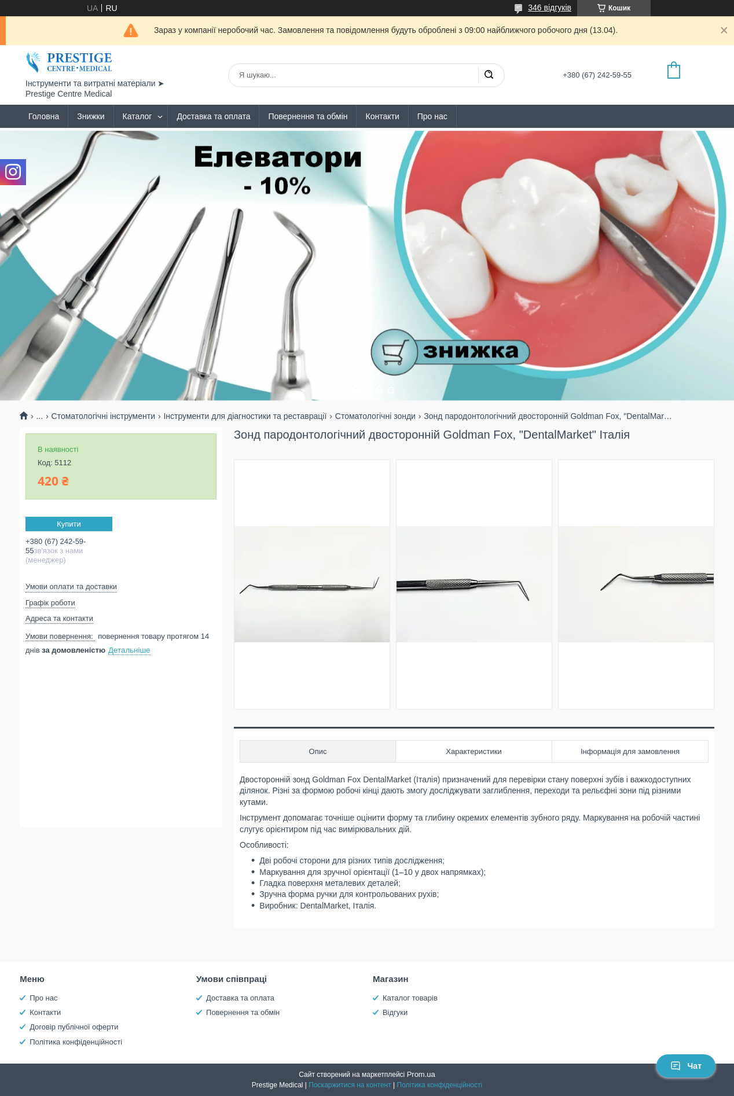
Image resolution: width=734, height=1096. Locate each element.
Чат (686, 1066)
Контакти (382, 116)
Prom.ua (421, 1074)
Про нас (432, 116)
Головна (43, 116)
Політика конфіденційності (76, 1042)
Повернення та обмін (307, 116)
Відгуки (395, 1012)
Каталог (137, 116)
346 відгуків (549, 7)
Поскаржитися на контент (350, 1085)
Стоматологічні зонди (375, 416)
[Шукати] (488, 75)
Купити (69, 524)
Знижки (90, 116)
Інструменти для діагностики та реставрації (244, 416)
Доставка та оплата (213, 116)
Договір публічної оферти (74, 1027)
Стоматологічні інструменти (103, 416)
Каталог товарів (410, 998)
